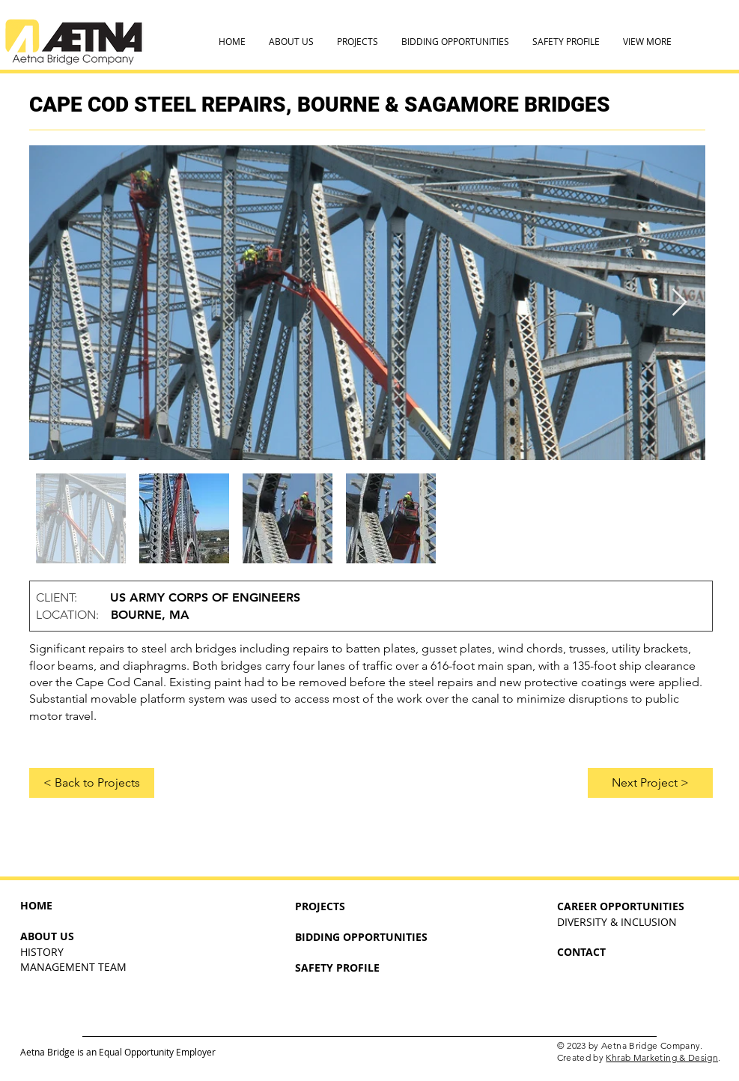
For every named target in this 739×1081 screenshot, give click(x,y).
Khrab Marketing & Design (662, 1057)
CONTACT (581, 952)
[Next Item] (679, 303)
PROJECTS (320, 906)
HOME (36, 905)
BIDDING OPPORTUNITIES (361, 937)
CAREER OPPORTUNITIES (620, 906)
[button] (291, 41)
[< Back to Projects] (91, 783)
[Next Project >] (650, 783)
